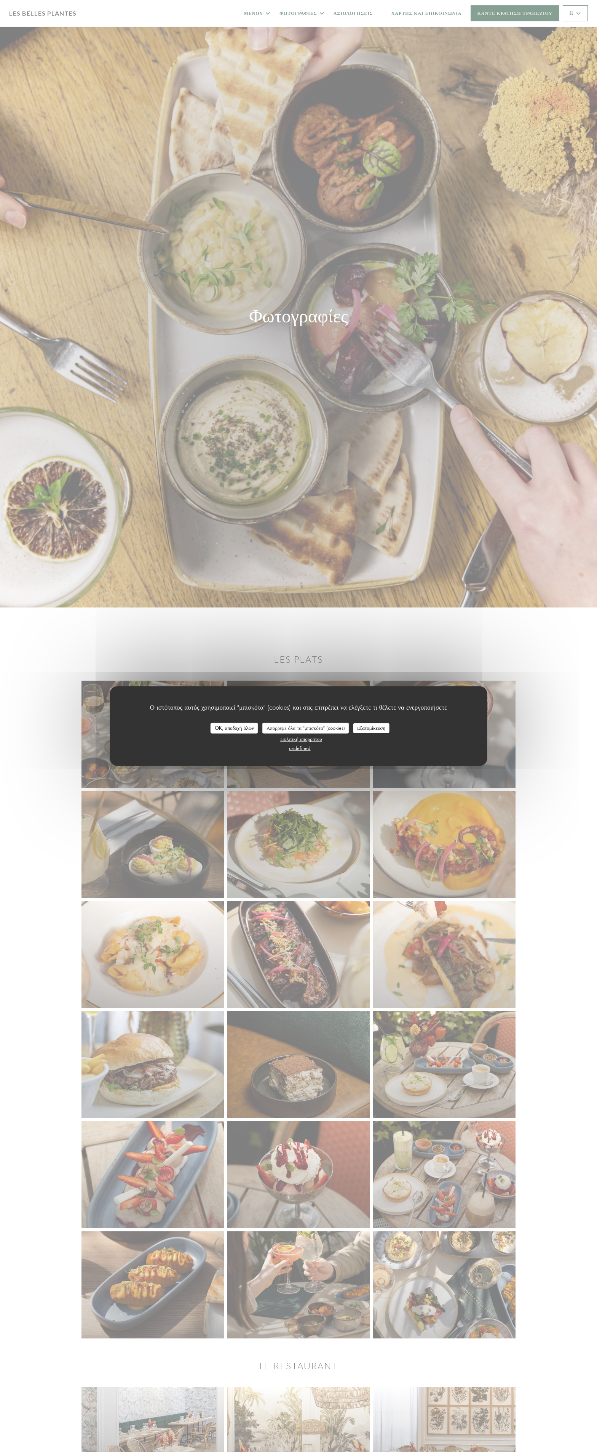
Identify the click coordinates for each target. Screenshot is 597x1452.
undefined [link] (299, 748)
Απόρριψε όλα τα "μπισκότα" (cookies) (306, 728)
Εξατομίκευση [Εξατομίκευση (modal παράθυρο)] (371, 728)
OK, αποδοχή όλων (234, 728)
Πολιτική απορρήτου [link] (301, 739)
